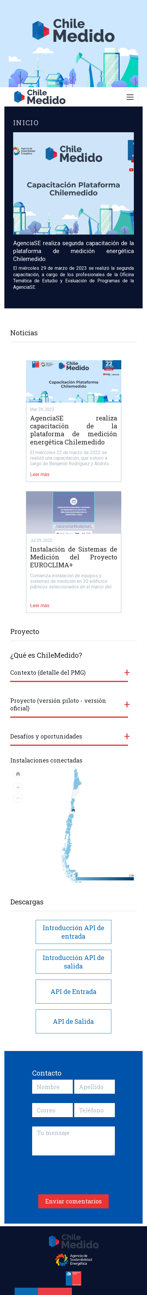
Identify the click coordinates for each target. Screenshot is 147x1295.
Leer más (39, 474)
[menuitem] (66, 850)
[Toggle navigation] (130, 97)
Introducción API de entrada (73, 931)
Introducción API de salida (73, 961)
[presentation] (76, 1178)
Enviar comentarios (73, 1201)
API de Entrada (73, 991)
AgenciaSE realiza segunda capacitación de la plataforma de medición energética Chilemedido (73, 251)
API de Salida (73, 1021)
